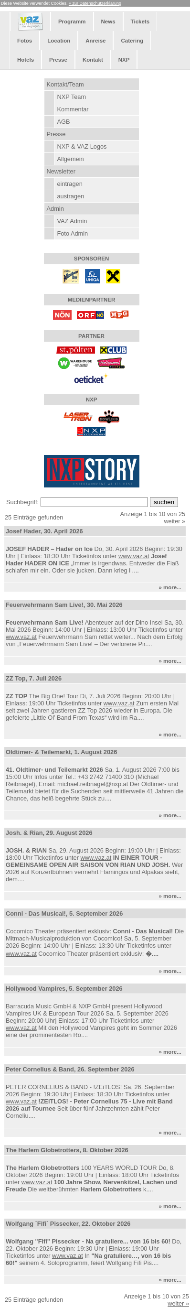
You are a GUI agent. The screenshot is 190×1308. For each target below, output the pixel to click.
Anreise (95, 40)
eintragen (69, 183)
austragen (70, 196)
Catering (132, 40)
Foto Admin (72, 233)
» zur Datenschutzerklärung (95, 3)
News (108, 21)
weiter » (174, 521)
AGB (63, 121)
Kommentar (72, 109)
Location (58, 40)
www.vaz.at (133, 556)
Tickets (140, 21)
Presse (58, 60)
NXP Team (71, 96)
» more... (171, 587)
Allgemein (70, 158)
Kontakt (93, 60)
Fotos (24, 40)
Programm (72, 21)
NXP (124, 60)
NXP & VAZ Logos (81, 146)
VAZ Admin (72, 221)
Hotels (25, 60)
